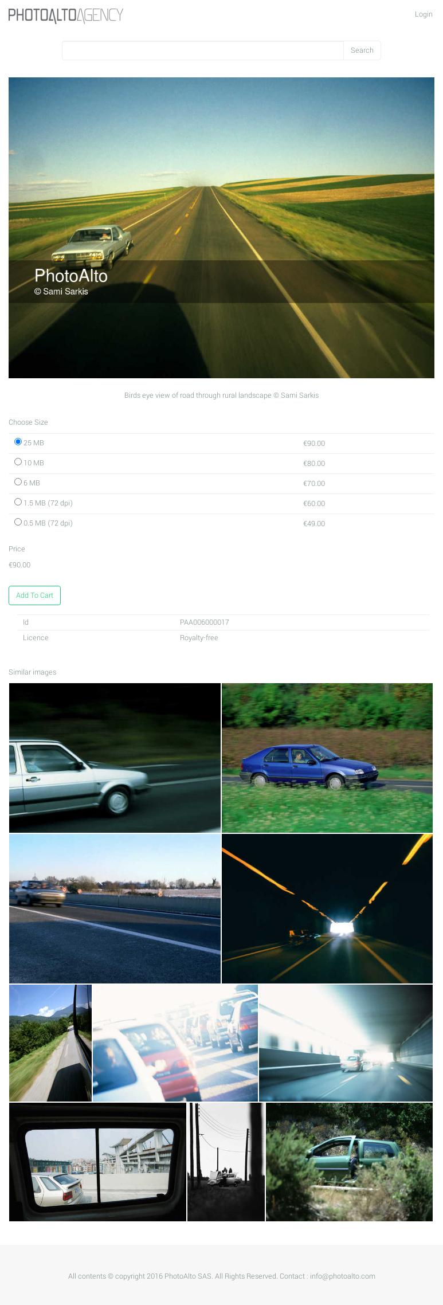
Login (424, 14)
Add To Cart (34, 595)
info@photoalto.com (342, 1276)
